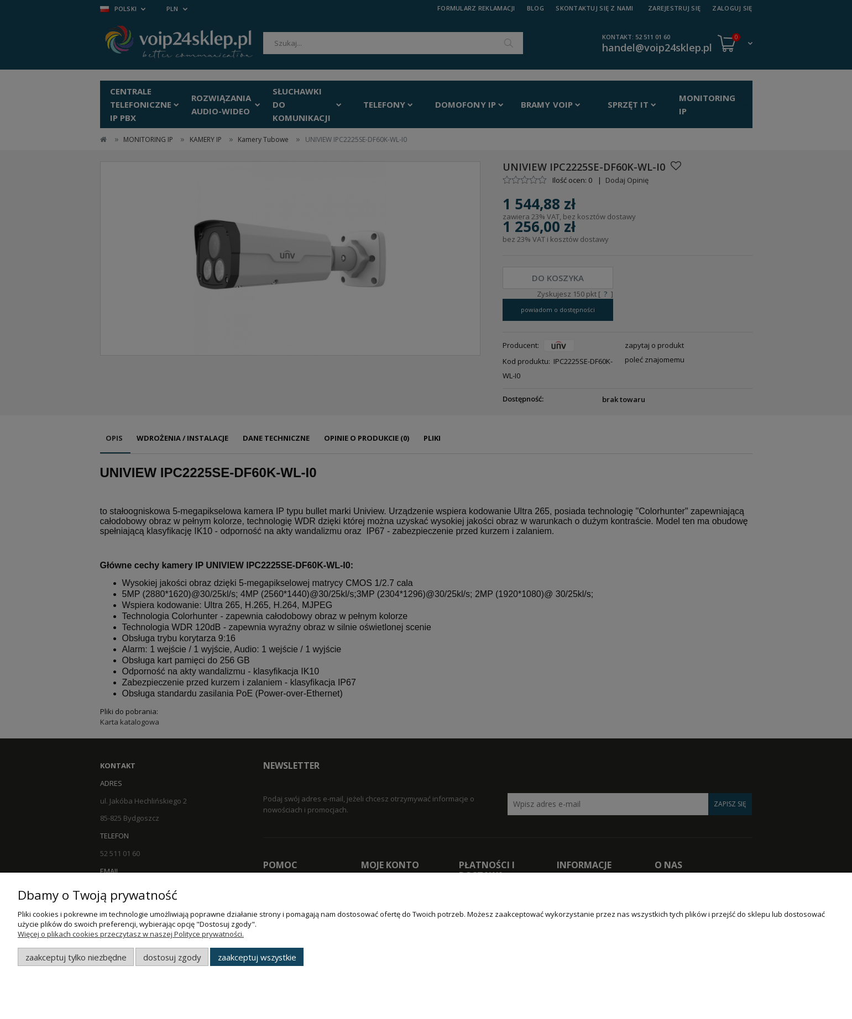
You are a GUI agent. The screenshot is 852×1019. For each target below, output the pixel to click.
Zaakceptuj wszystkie (257, 957)
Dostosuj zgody (172, 957)
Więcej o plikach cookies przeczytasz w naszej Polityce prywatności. (131, 934)
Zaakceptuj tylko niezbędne (76, 957)
